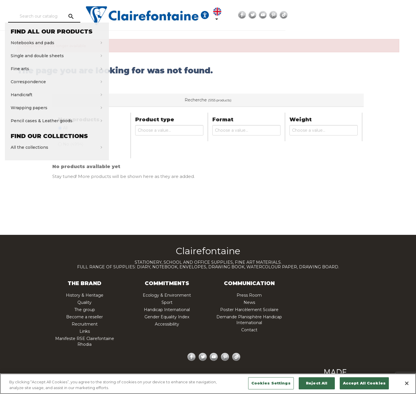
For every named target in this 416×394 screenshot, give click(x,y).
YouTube (367, 15)
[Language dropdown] (320, 15)
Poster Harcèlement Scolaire (249, 309)
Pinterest (377, 15)
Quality (84, 302)
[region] (208, 383)
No (73, 144)
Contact (249, 329)
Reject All (316, 383)
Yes (71, 136)
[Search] (73, 16)
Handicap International (167, 309)
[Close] (406, 383)
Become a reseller (84, 316)
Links (84, 331)
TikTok (388, 15)
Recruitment (85, 324)
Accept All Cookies (364, 383)
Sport (166, 302)
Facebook (346, 15)
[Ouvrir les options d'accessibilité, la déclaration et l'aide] (303, 15)
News (249, 302)
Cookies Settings (271, 383)
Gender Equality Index (166, 316)
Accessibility (167, 324)
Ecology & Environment (167, 295)
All (65, 128)
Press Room (249, 295)
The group (84, 309)
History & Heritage (84, 295)
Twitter (356, 15)
